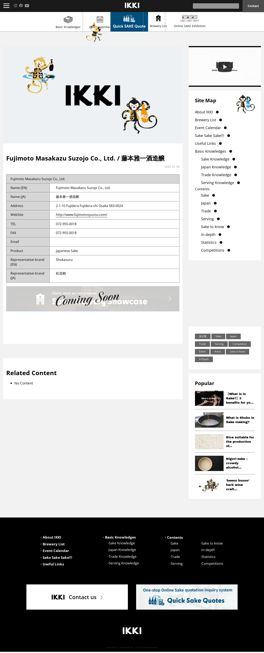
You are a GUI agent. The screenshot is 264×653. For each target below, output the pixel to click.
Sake (205, 195)
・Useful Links (51, 565)
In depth (208, 234)
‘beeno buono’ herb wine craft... (237, 485)
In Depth (204, 359)
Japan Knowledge (216, 166)
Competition (240, 344)
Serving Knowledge (217, 182)
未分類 (202, 336)
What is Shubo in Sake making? (240, 420)
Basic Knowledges (36, 22)
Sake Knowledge (215, 159)
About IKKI (204, 111)
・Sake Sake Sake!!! (55, 558)
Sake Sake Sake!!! (209, 135)
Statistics (209, 242)
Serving (207, 218)
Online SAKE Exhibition (227, 21)
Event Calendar (84, 22)
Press (217, 351)
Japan (206, 203)
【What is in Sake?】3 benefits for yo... (239, 398)
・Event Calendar (54, 551)
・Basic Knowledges (118, 537)
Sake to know (212, 226)
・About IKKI (50, 537)
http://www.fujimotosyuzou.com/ (81, 214)
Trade (206, 210)
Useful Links (205, 143)
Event (202, 351)
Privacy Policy (250, 648)
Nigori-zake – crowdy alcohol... (237, 463)
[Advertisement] (225, 293)
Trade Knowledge (216, 174)
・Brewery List (52, 544)
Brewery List (179, 21)
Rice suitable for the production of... (240, 442)
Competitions (212, 250)
